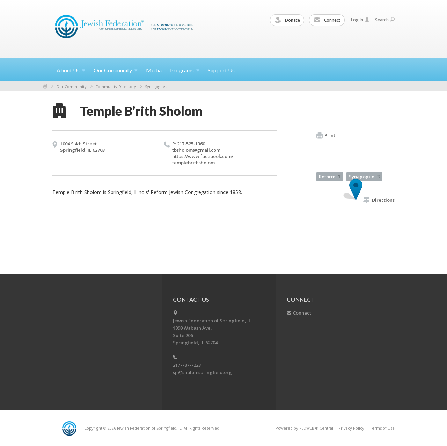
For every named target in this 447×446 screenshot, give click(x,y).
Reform (329, 176)
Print (325, 135)
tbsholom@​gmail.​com (196, 150)
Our (116, 70)
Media (154, 70)
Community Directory (115, 86)
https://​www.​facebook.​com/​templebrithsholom (202, 159)
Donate (287, 20)
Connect (327, 20)
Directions (379, 200)
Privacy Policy (351, 428)
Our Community (71, 86)
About (71, 70)
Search (385, 20)
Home (45, 86)
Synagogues (156, 86)
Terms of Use (382, 428)
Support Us (221, 70)
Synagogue (364, 176)
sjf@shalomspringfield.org (202, 372)
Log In (360, 20)
